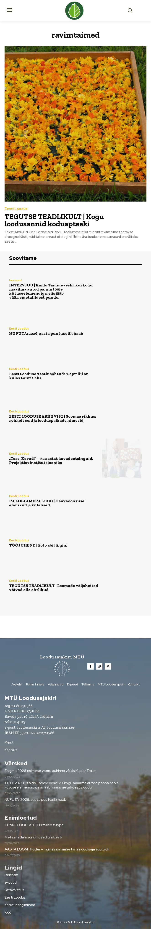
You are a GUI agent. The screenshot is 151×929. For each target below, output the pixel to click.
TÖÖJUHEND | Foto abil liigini (38, 545)
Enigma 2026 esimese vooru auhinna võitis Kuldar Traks (50, 770)
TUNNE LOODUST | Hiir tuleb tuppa (34, 825)
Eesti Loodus (16, 209)
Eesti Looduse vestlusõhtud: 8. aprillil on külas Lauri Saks (49, 375)
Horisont (15, 280)
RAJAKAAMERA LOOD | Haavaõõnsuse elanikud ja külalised (46, 503)
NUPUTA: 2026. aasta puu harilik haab (46, 333)
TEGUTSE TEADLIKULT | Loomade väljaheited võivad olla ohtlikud (53, 587)
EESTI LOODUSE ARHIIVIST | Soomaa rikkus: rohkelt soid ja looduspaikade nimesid (52, 418)
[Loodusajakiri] (75, 11)
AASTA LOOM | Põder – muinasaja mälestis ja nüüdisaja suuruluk (57, 849)
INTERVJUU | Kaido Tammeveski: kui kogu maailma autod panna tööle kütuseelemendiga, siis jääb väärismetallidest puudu (51, 291)
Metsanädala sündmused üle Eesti (33, 837)
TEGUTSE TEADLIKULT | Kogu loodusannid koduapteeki (54, 220)
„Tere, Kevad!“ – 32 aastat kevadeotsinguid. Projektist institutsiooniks (51, 460)
